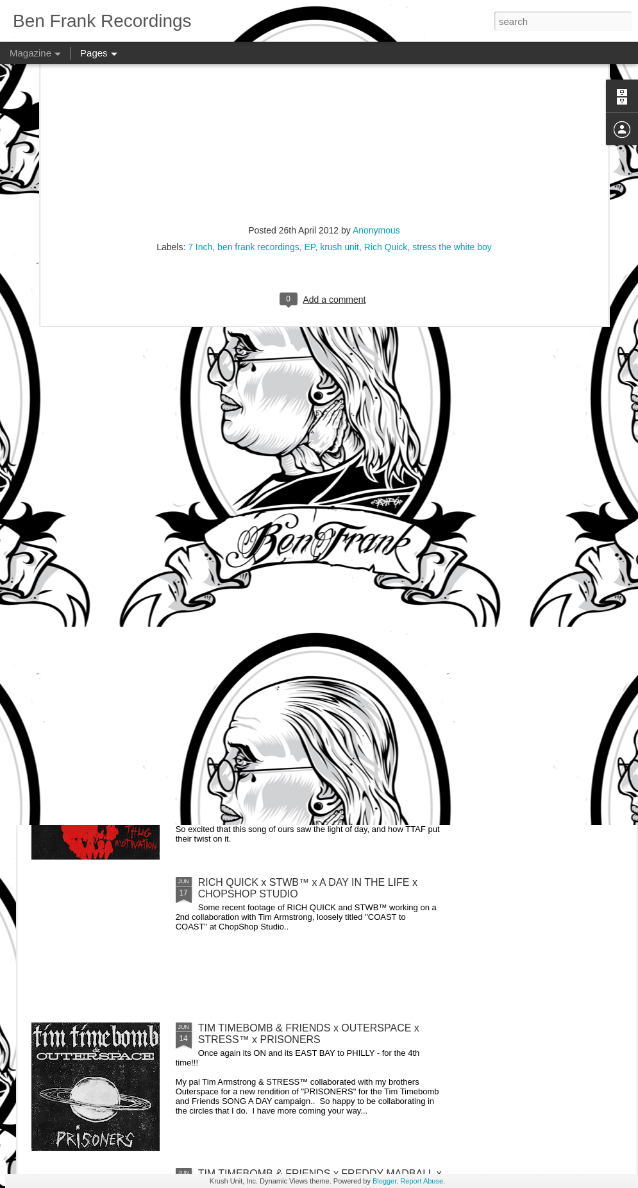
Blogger (384, 1181)
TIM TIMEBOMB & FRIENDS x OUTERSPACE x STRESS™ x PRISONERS (308, 1034)
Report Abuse (421, 1181)
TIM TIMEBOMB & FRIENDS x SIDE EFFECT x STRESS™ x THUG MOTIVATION (307, 742)
